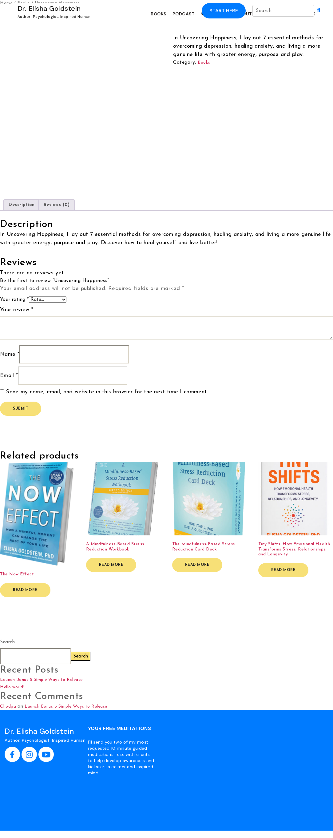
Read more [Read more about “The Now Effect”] (25, 590)
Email (9, 376)
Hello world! (12, 687)
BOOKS (158, 14)
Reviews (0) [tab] (57, 205)
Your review (16, 310)
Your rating (14, 299)
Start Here (223, 10)
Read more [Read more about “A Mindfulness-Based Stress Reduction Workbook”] (111, 565)
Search (7, 642)
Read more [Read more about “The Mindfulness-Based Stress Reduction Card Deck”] (197, 565)
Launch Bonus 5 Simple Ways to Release (41, 679)
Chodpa (8, 706)
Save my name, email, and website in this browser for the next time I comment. (107, 392)
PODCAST (183, 14)
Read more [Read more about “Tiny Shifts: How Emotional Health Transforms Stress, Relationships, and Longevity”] (283, 570)
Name (9, 354)
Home (6, 3)
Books (204, 62)
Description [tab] (22, 205)
